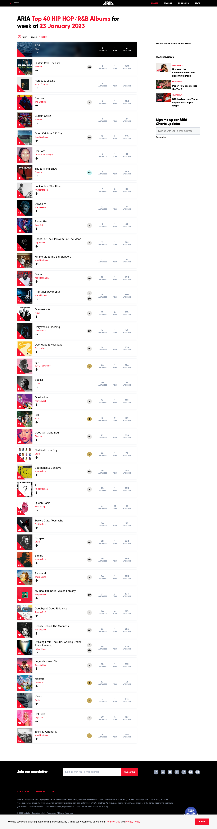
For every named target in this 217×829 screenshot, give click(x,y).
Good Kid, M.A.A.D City (49, 133)
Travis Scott (40, 577)
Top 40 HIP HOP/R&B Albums (71, 19)
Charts (154, 3)
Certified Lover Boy (46, 450)
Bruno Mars (40, 348)
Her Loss (40, 151)
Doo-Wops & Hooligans (48, 344)
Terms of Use (113, 821)
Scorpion (40, 538)
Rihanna (38, 436)
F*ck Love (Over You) (47, 291)
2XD (89, 173)
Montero (40, 678)
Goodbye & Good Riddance (51, 608)
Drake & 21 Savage (44, 154)
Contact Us (23, 792)
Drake (37, 454)
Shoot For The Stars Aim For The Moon (58, 239)
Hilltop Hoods (41, 649)
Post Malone (40, 330)
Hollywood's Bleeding (47, 327)
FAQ (54, 792)
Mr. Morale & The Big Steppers (53, 256)
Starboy (39, 98)
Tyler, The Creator (43, 366)
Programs (183, 3)
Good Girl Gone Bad (47, 432)
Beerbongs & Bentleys (48, 467)
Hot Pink (40, 714)
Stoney (39, 555)
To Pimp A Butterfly (46, 731)
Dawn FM (40, 203)
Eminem (38, 66)
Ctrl (37, 415)
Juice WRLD (40, 612)
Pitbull (37, 313)
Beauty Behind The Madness (52, 626)
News (197, 3)
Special (39, 379)
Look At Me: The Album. (49, 186)
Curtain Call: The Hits (47, 63)
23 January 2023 (62, 26)
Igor (37, 362)
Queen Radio (42, 503)
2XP (89, 138)
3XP (89, 472)
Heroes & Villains (45, 80)
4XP (89, 349)
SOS (37, 45)
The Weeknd (40, 102)
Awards (168, 3)
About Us (40, 792)
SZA (37, 49)
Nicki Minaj (40, 506)
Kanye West (40, 401)
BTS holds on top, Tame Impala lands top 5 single (185, 102)
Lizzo (37, 383)
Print (22, 37)
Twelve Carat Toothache (49, 520)
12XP (89, 67)
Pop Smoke (40, 242)
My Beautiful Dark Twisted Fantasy (55, 590)
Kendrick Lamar (42, 137)
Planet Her (41, 221)
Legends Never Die (46, 661)
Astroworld (41, 573)
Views (38, 696)
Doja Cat (39, 225)
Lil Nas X (39, 682)
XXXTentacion (41, 190)
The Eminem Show (46, 168)
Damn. (39, 274)
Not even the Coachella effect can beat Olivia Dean (183, 72)
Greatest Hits (42, 309)
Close (202, 822)
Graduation (41, 397)
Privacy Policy (132, 821)
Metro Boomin (41, 84)
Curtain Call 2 (43, 115)
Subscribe (129, 772)
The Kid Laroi (41, 295)
